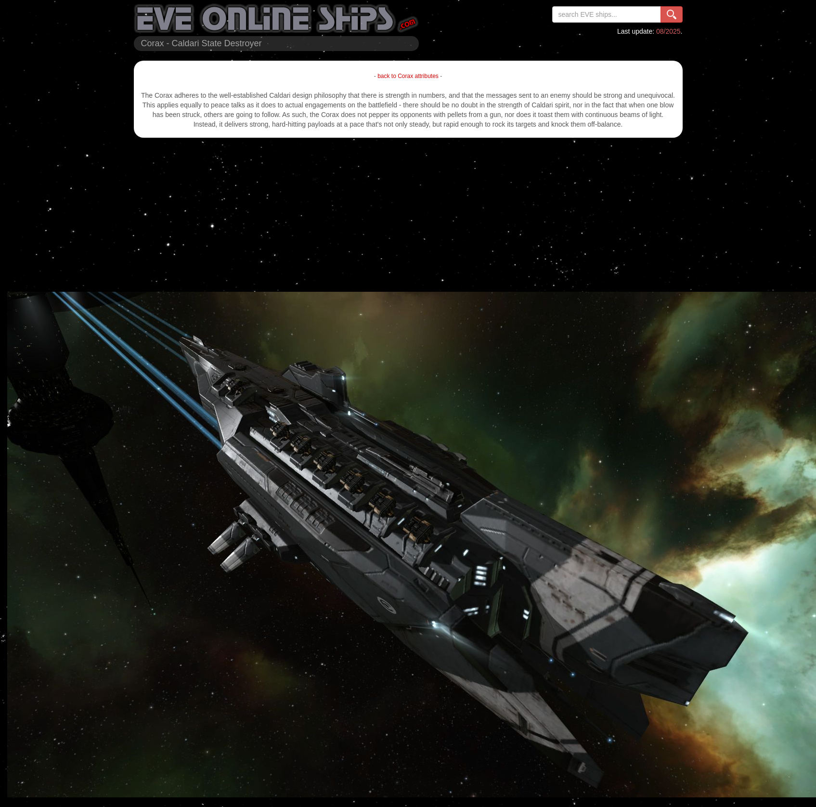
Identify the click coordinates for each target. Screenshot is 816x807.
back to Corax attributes (408, 76)
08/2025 (668, 31)
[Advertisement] (408, 214)
